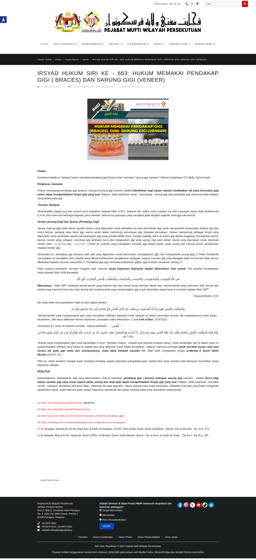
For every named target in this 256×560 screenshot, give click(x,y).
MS (171, 4)
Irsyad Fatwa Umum (49, 480)
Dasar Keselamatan (103, 537)
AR (179, 4)
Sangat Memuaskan (110, 510)
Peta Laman (171, 537)
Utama (44, 44)
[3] (84, 262)
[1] (88, 244)
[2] (196, 254)
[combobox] (222, 4)
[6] (38, 435)
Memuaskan (107, 515)
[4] (180, 262)
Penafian (82, 537)
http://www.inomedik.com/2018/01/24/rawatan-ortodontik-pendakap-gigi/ (82, 415)
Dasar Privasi (125, 537)
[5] (38, 428)
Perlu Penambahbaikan (112, 519)
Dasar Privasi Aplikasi (149, 537)
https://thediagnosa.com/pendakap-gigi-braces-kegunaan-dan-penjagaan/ (83, 422)
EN (175, 4)
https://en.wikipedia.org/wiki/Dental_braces (65, 409)
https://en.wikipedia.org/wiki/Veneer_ (62, 402)
